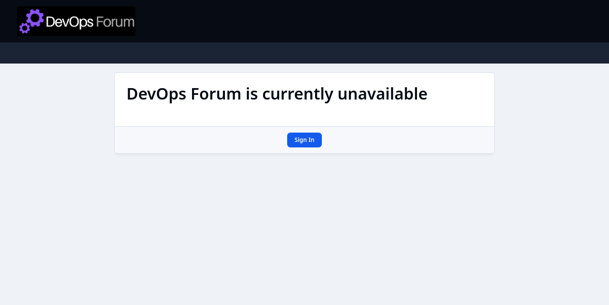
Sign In (304, 140)
